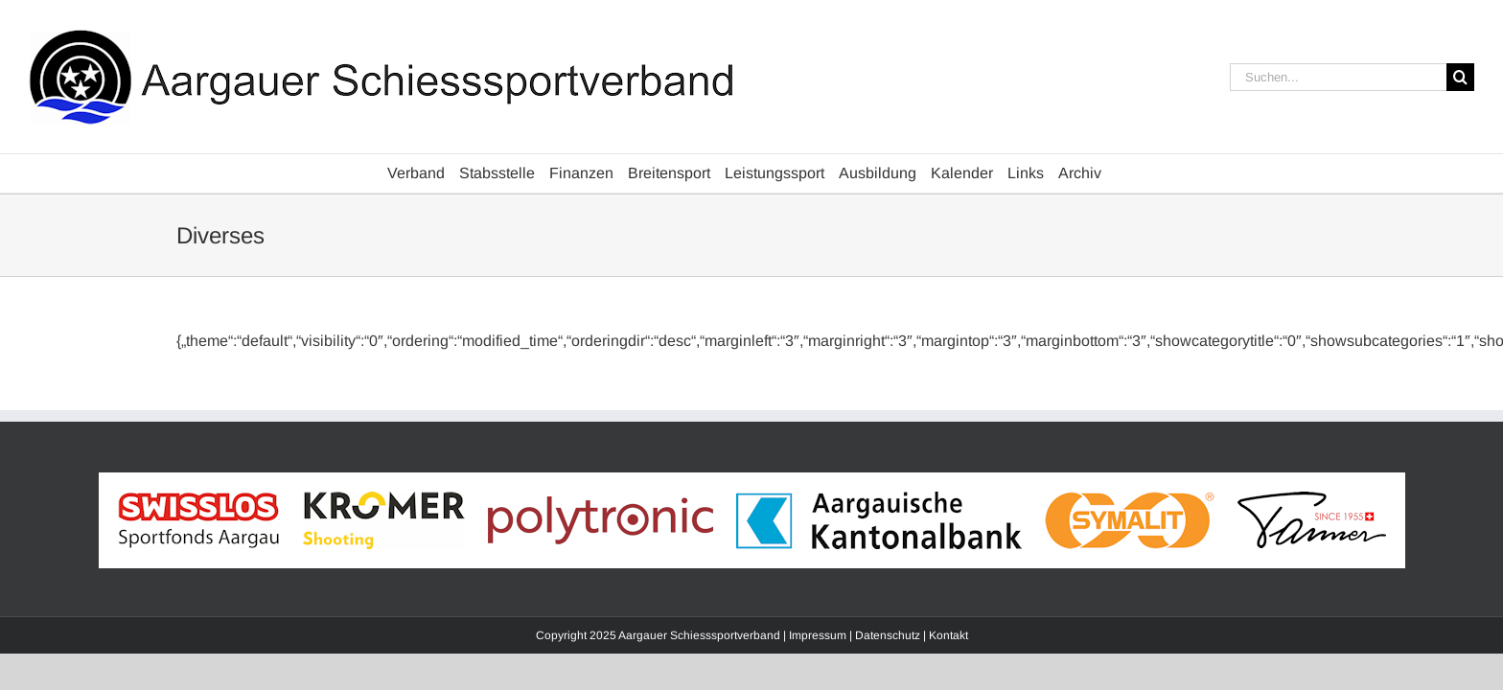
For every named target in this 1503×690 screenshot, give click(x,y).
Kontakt (948, 635)
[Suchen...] (1338, 77)
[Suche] (1460, 77)
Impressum (817, 635)
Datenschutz (887, 635)
